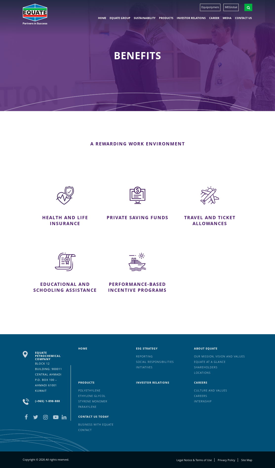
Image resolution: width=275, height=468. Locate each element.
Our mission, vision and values (219, 356)
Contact (85, 430)
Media (227, 18)
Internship (203, 401)
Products (166, 18)
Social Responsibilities (155, 362)
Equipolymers (210, 7)
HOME (102, 18)
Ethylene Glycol (92, 396)
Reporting (144, 356)
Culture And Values (210, 390)
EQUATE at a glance (210, 362)
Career (214, 18)
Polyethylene (89, 390)
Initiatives (144, 367)
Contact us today (93, 416)
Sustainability (145, 18)
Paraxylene (87, 407)
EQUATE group (120, 18)
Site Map (246, 460)
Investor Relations (191, 18)
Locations (202, 372)
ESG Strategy (147, 348)
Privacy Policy (226, 460)
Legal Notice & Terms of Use (194, 460)
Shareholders (205, 367)
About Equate (205, 348)
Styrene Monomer (92, 401)
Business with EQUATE (96, 424)
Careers (200, 382)
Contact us (243, 18)
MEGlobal (231, 7)
